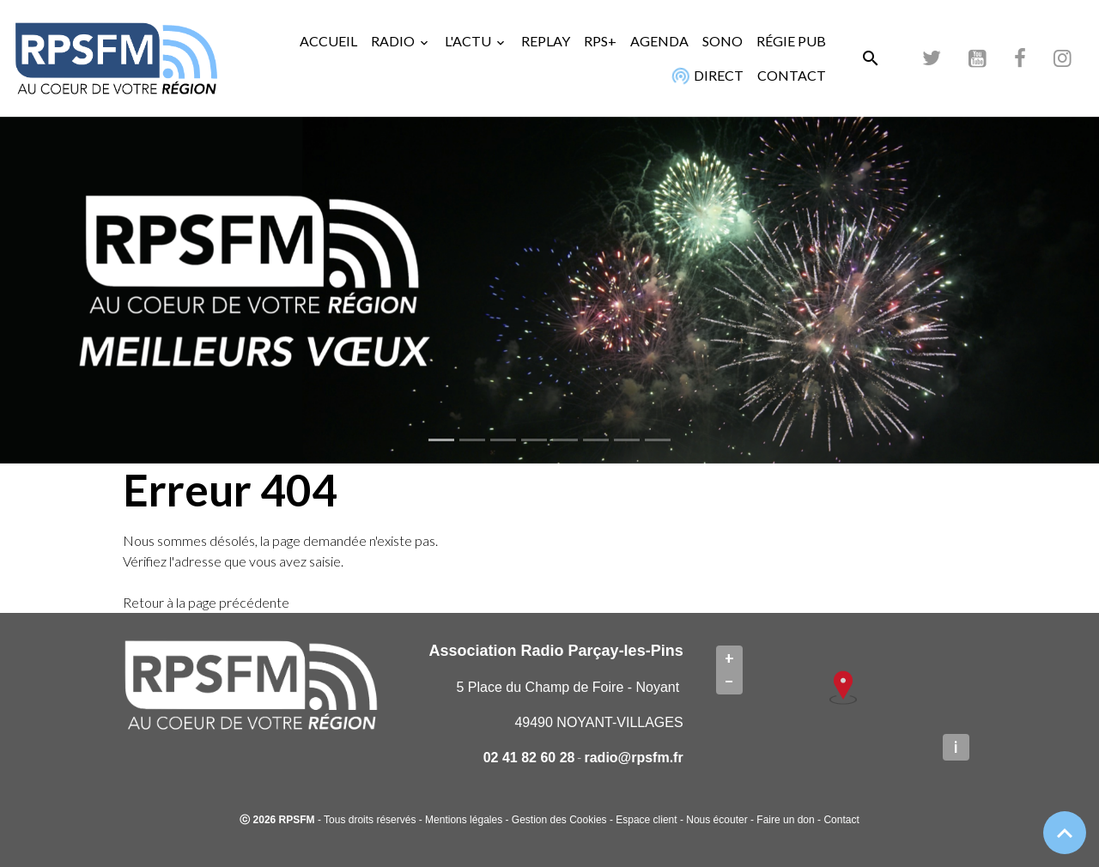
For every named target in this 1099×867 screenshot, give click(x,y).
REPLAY (545, 41)
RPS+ (600, 41)
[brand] (116, 58)
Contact (841, 820)
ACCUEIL (328, 41)
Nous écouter (716, 820)
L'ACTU (469, 41)
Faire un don (785, 820)
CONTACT (791, 75)
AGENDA (659, 41)
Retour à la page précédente (206, 602)
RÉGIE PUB (791, 41)
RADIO (394, 41)
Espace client (646, 820)
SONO (722, 41)
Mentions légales (463, 820)
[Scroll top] (1064, 832)
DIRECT (705, 75)
